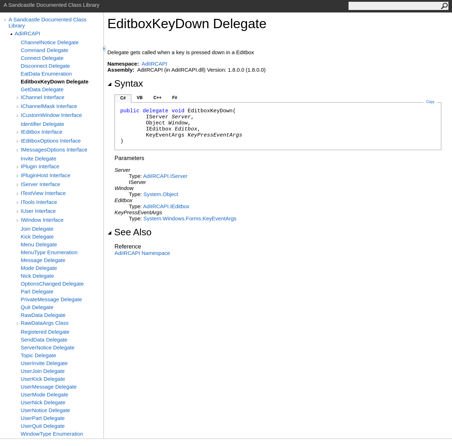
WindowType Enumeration (52, 434)
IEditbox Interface (41, 132)
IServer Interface (40, 184)
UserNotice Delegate (45, 410)
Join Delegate (37, 229)
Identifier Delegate (42, 124)
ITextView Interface (43, 193)
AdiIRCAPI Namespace (142, 253)
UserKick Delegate (43, 379)
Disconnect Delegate (45, 66)
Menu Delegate (39, 244)
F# (174, 97)
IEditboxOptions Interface (51, 141)
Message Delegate (43, 260)
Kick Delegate (37, 237)
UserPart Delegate (43, 418)
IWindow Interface (42, 220)
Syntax (125, 83)
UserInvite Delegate (44, 363)
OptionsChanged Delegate (52, 284)
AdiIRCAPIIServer (165, 176)
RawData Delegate (43, 315)
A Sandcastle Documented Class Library (47, 22)
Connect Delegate (42, 58)
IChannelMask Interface (49, 106)
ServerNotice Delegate (48, 347)
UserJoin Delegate (43, 371)
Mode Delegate (39, 268)
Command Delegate (44, 50)
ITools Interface (39, 202)
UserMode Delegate (44, 394)
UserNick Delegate (43, 402)
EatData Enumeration (46, 74)
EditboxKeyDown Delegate (54, 81)
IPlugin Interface (40, 166)
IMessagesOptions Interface (54, 150)
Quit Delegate (37, 307)
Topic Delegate (38, 355)
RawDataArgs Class (44, 323)
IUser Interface (38, 211)
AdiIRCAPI (27, 33)
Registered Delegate (45, 332)
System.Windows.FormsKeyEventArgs (190, 218)
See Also (129, 232)
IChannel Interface (43, 97)
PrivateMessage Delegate (51, 299)
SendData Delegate (44, 340)
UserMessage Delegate (49, 387)
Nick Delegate (37, 276)
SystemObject (160, 194)
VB (140, 97)
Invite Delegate (38, 158)
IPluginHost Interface (45, 175)
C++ (157, 97)
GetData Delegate (42, 89)
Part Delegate (37, 291)
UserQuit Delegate (43, 426)
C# (123, 98)
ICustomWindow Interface (51, 115)
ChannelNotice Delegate (50, 42)
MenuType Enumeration (49, 252)
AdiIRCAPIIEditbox (166, 206)
